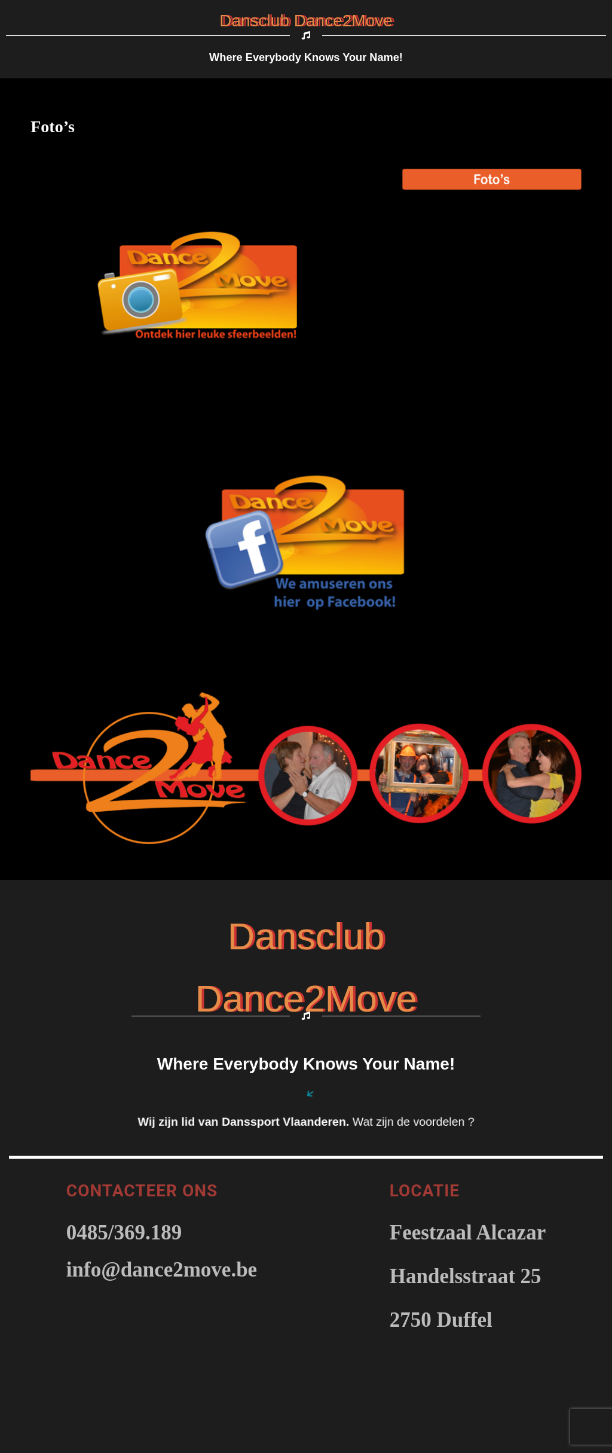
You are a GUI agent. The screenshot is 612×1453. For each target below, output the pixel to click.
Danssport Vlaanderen (284, 1121)
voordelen (440, 1121)
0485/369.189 (124, 1232)
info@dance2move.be (161, 1269)
